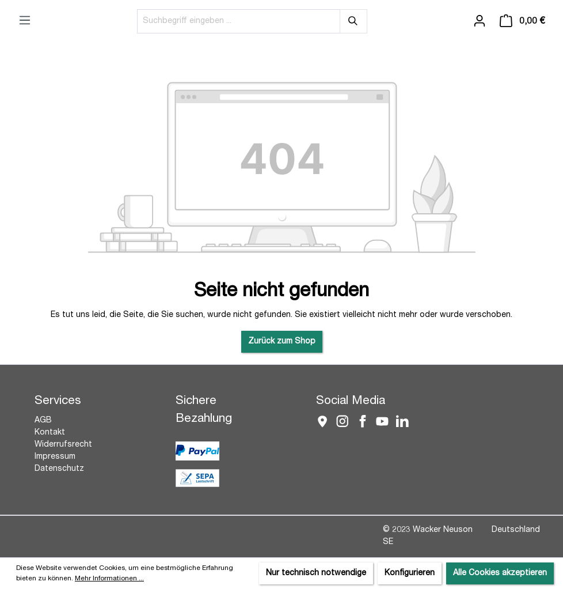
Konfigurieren (410, 573)
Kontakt (50, 433)
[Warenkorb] (522, 21)
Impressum (55, 457)
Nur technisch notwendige (316, 573)
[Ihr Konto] (479, 21)
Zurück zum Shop (281, 342)
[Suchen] (353, 21)
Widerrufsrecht (63, 445)
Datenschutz (59, 469)
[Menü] (25, 20)
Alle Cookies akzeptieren (500, 573)
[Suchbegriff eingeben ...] (238, 21)
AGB (43, 421)
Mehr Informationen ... (109, 578)
